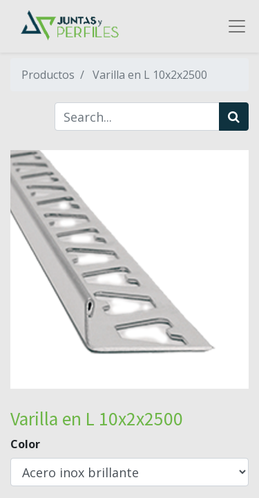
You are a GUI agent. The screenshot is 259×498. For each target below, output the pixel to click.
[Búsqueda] (234, 116)
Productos (48, 74)
